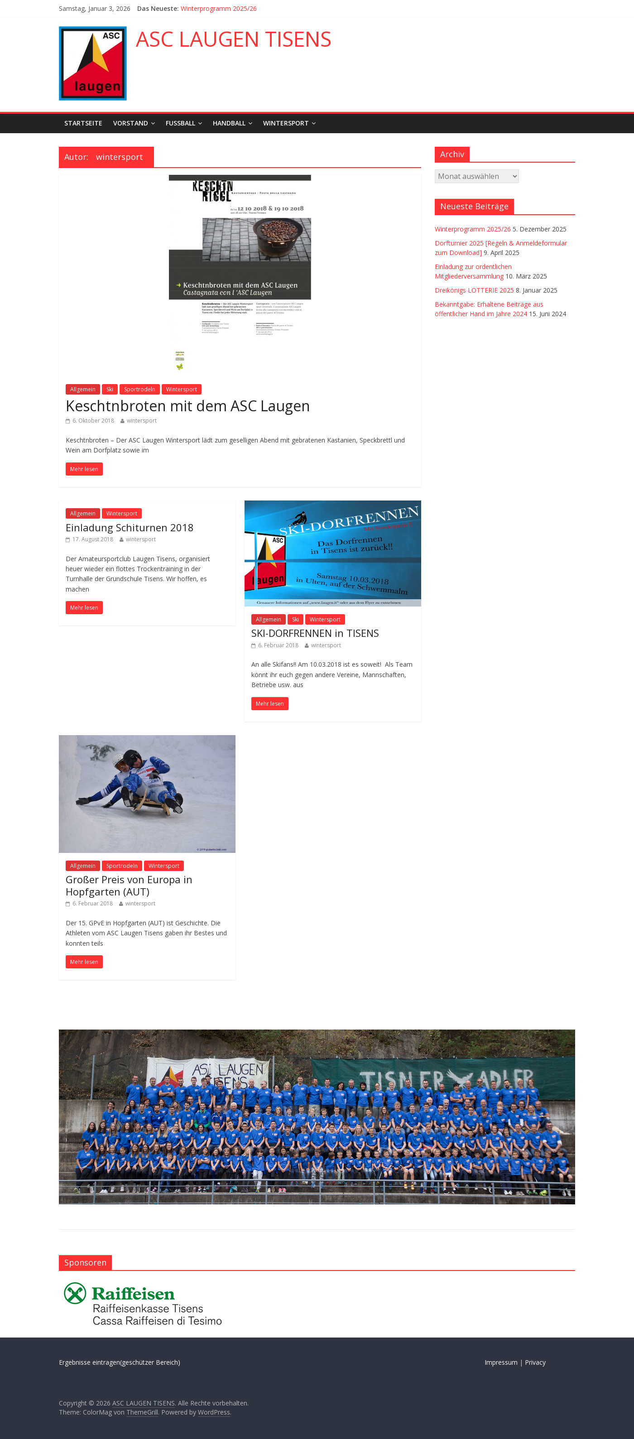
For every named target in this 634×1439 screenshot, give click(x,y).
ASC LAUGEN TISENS (233, 38)
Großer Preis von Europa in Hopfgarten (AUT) (129, 885)
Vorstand (130, 123)
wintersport (142, 420)
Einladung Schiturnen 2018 (130, 527)
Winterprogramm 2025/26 (219, 8)
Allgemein (83, 389)
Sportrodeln (139, 389)
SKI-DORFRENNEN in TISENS (315, 633)
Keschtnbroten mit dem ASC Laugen (188, 405)
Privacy (535, 1362)
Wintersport (286, 123)
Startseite (83, 123)
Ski (109, 389)
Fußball (180, 123)
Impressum (501, 1362)
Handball (229, 123)
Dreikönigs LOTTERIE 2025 (474, 290)
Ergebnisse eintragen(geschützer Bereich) (119, 1362)
